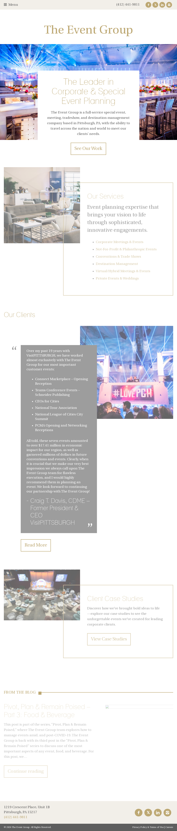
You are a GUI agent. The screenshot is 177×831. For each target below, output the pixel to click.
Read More (36, 545)
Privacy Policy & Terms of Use (148, 827)
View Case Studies (109, 639)
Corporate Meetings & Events (119, 242)
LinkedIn (162, 5)
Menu (13, 5)
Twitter (155, 5)
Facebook (148, 5)
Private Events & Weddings (117, 278)
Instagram (169, 5)
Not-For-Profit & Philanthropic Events (126, 249)
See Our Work (88, 148)
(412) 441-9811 (128, 5)
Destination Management (117, 264)
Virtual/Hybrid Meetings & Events (123, 271)
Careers (169, 827)
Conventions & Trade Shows (118, 257)
